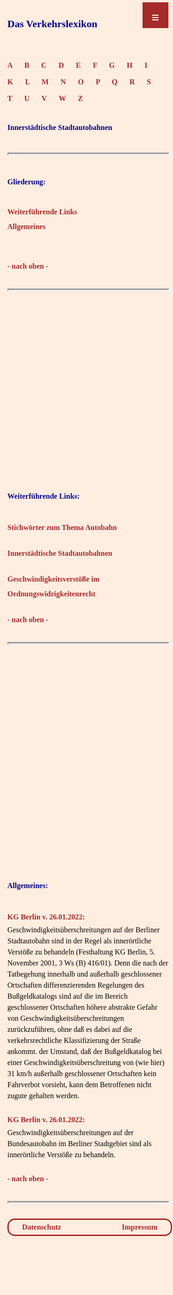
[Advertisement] (86, 382)
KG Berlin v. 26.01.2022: (46, 917)
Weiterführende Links (42, 212)
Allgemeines (26, 226)
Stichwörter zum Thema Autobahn (62, 527)
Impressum (139, 1227)
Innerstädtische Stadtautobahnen (59, 553)
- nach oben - (27, 266)
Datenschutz (41, 1227)
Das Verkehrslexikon (52, 23)
